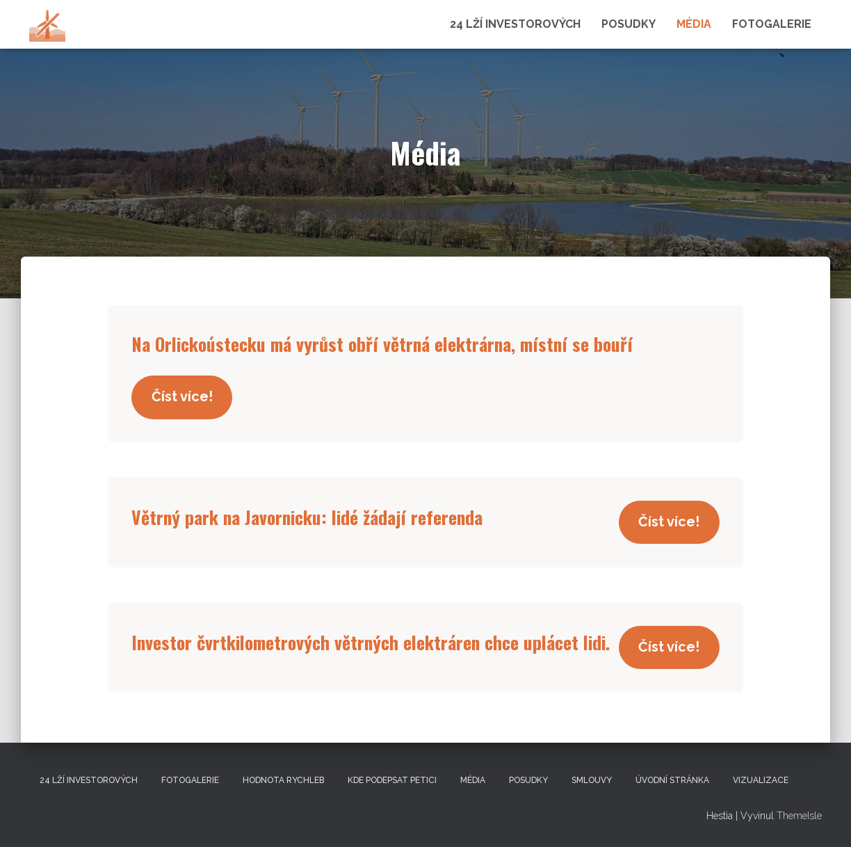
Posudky (628, 24)
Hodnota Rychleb (283, 780)
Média (693, 24)
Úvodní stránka (672, 780)
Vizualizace (760, 780)
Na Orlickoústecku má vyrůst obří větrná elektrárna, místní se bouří (392, 343)
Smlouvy (592, 780)
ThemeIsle (799, 816)
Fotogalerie (771, 24)
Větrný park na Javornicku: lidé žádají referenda (315, 518)
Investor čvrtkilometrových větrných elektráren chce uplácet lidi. (382, 642)
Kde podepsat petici (392, 780)
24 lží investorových (515, 24)
